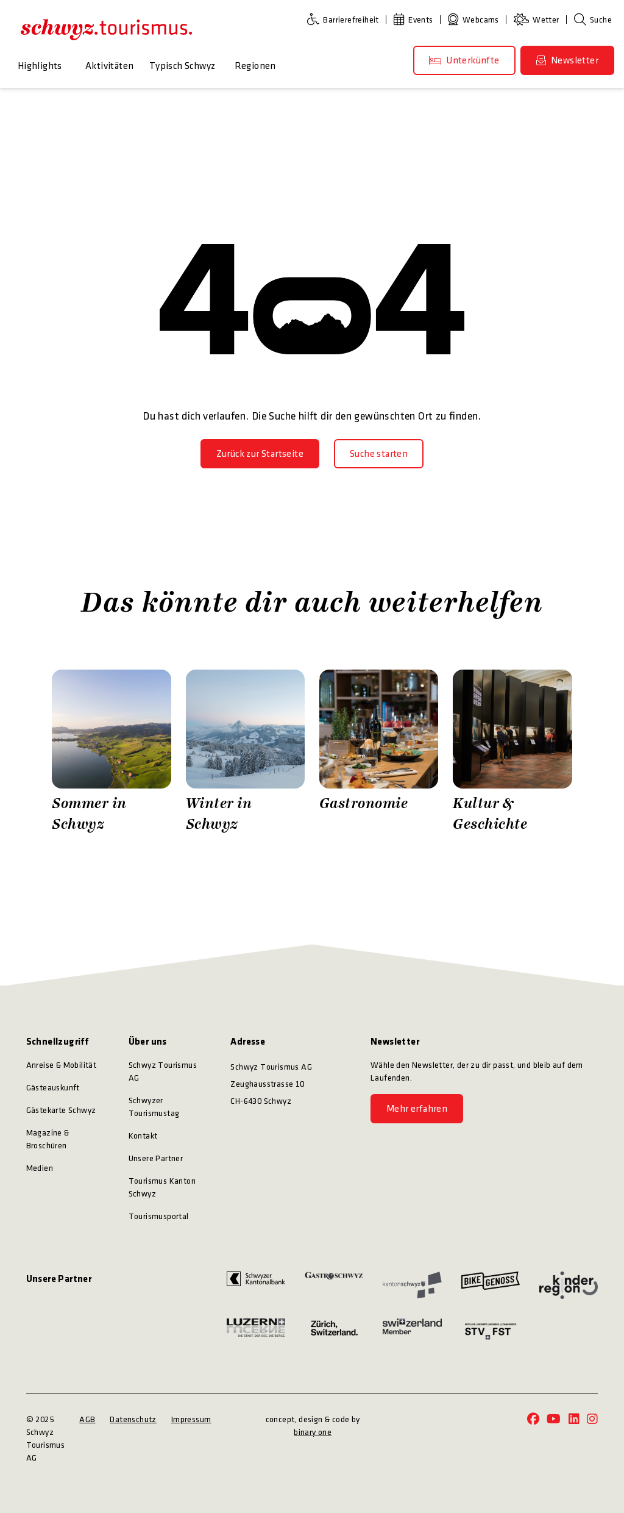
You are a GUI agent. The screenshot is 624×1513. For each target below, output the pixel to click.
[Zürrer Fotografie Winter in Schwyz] (245, 752)
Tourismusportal (159, 1216)
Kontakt (143, 1135)
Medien (39, 1168)
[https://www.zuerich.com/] (334, 1331)
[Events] (416, 19)
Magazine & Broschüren (47, 1139)
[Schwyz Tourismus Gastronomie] (378, 752)
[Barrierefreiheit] (345, 19)
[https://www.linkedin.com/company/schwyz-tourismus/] (574, 1420)
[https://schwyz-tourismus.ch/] (106, 29)
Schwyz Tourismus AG (163, 1071)
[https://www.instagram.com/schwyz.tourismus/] (592, 1420)
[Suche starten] (379, 453)
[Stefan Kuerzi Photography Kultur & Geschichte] (512, 752)
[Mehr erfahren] (416, 1108)
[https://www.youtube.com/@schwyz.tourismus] (554, 1420)
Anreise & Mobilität (61, 1065)
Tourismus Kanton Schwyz (162, 1187)
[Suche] (593, 19)
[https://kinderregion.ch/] (568, 1285)
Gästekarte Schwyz (61, 1110)
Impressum (191, 1419)
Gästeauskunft (53, 1087)
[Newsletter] (567, 60)
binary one (313, 1432)
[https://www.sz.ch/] (412, 1285)
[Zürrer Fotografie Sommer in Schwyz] (111, 752)
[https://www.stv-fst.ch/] (490, 1331)
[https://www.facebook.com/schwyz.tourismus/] (533, 1420)
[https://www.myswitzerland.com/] (412, 1331)
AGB (87, 1419)
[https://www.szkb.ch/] (256, 1285)
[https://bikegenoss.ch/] (490, 1285)
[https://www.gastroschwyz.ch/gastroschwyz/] (334, 1285)
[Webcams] (475, 19)
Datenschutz (133, 1419)
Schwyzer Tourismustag (154, 1107)
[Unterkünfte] (464, 60)
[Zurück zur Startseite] (259, 453)
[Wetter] (539, 19)
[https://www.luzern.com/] (256, 1331)
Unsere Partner (156, 1158)
